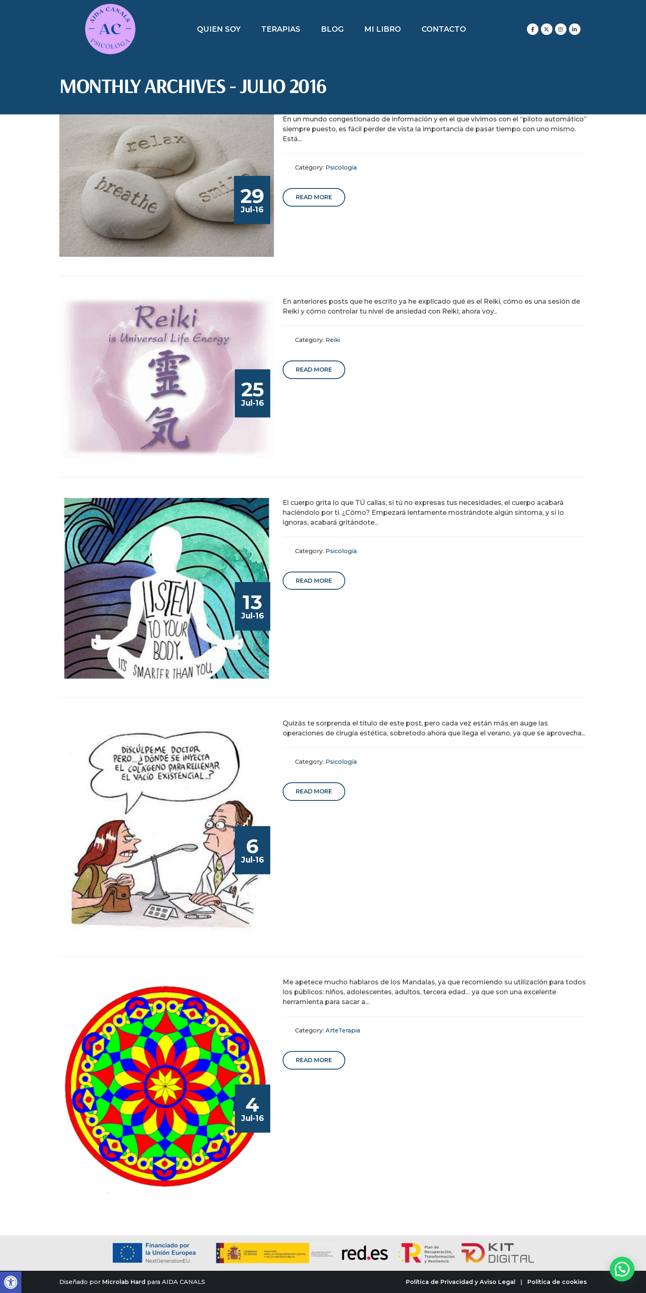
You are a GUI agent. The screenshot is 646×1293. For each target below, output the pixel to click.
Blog (332, 29)
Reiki (332, 340)
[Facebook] (532, 29)
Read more (314, 197)
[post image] (166, 185)
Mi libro (382, 29)
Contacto (443, 29)
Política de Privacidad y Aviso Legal (460, 1282)
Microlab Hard (123, 1282)
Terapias (280, 29)
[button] (10, 1282)
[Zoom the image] (110, 8)
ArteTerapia (342, 1030)
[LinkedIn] (574, 29)
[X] (546, 29)
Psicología (341, 167)
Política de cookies (557, 1282)
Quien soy (219, 29)
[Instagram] (560, 29)
